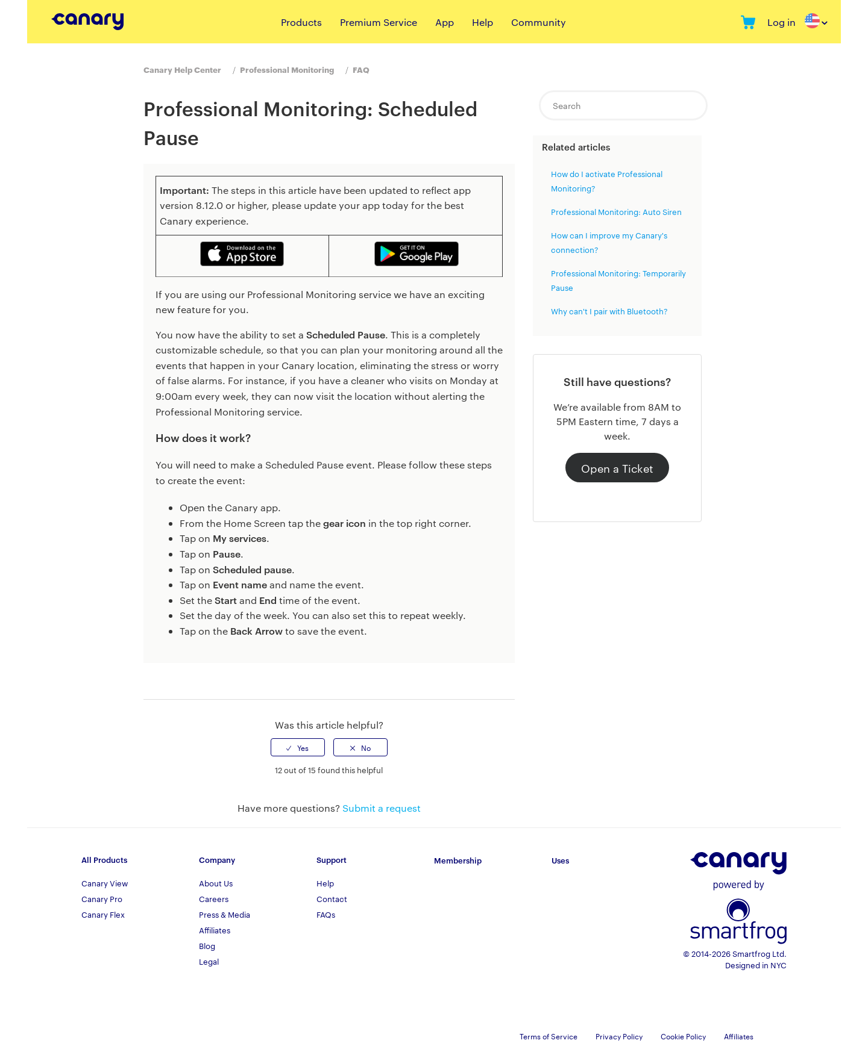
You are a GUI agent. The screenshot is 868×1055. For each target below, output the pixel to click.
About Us (216, 882)
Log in (781, 22)
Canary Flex (103, 914)
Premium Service (378, 22)
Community (538, 22)
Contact (331, 898)
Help (482, 22)
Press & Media (224, 914)
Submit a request (381, 807)
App (444, 22)
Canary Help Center (182, 69)
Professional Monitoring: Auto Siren (616, 211)
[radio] (298, 747)
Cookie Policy (683, 1035)
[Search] (623, 105)
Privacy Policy (619, 1035)
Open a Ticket (617, 467)
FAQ (361, 69)
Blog (207, 945)
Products (301, 22)
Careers (213, 898)
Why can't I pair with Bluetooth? (609, 310)
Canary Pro (101, 898)
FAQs (325, 914)
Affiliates (214, 929)
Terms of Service (548, 1035)
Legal (209, 961)
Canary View (104, 882)
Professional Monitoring (287, 69)
